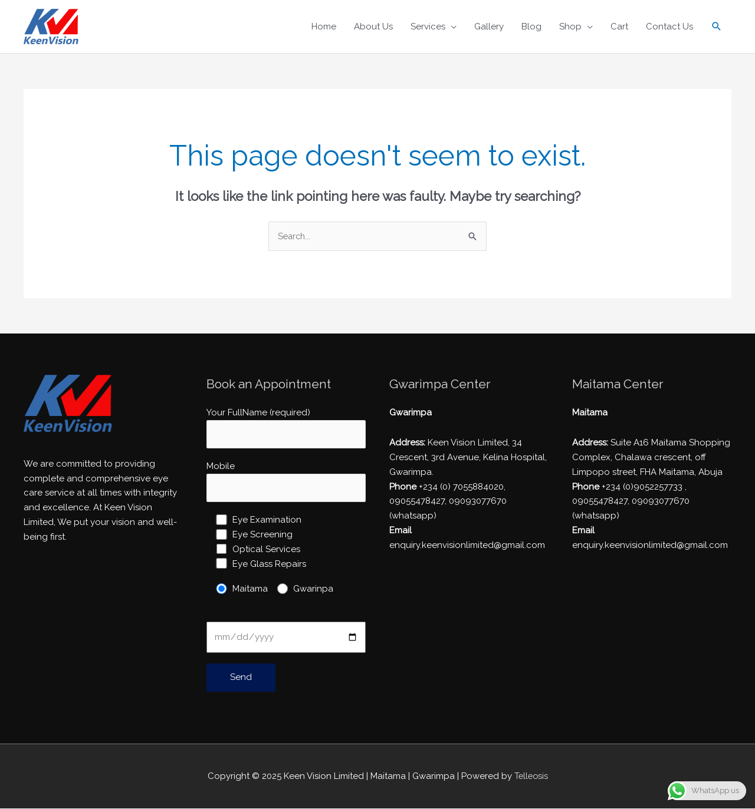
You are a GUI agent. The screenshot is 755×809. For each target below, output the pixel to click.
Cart (619, 26)
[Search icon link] (717, 26)
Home (323, 26)
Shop (570, 26)
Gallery (489, 26)
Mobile (286, 483)
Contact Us (669, 26)
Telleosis (531, 777)
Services (428, 26)
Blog (531, 26)
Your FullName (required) (286, 429)
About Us (373, 26)
